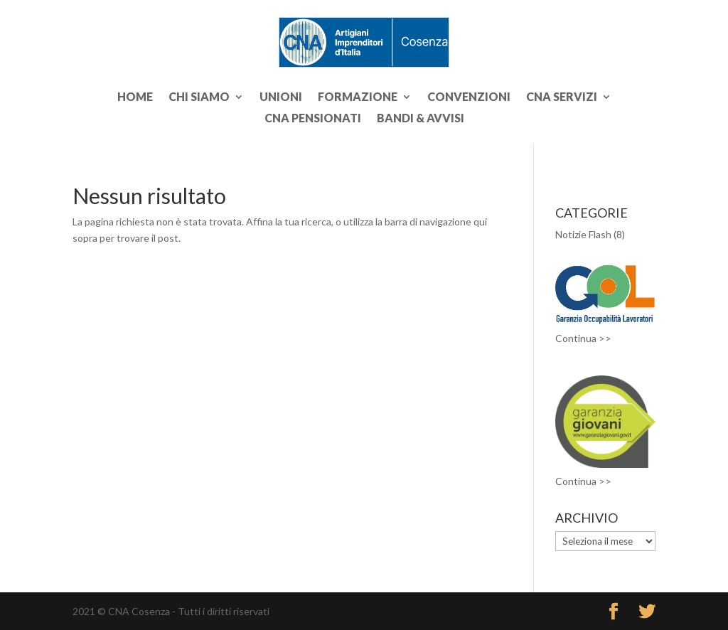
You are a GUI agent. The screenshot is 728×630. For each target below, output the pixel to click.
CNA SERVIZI (561, 97)
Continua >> (583, 338)
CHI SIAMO (199, 97)
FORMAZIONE (357, 97)
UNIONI (280, 97)
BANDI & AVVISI (420, 118)
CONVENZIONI (468, 97)
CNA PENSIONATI (312, 118)
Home (135, 97)
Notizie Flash (583, 234)
